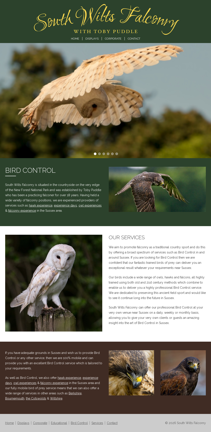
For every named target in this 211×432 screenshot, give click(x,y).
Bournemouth (14, 398)
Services (97, 423)
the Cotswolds (36, 398)
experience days (65, 205)
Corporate (113, 38)
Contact (134, 38)
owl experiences (90, 205)
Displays (92, 38)
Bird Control (79, 423)
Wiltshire (56, 398)
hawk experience (40, 205)
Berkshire (75, 393)
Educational (59, 423)
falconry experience (22, 210)
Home (75, 38)
